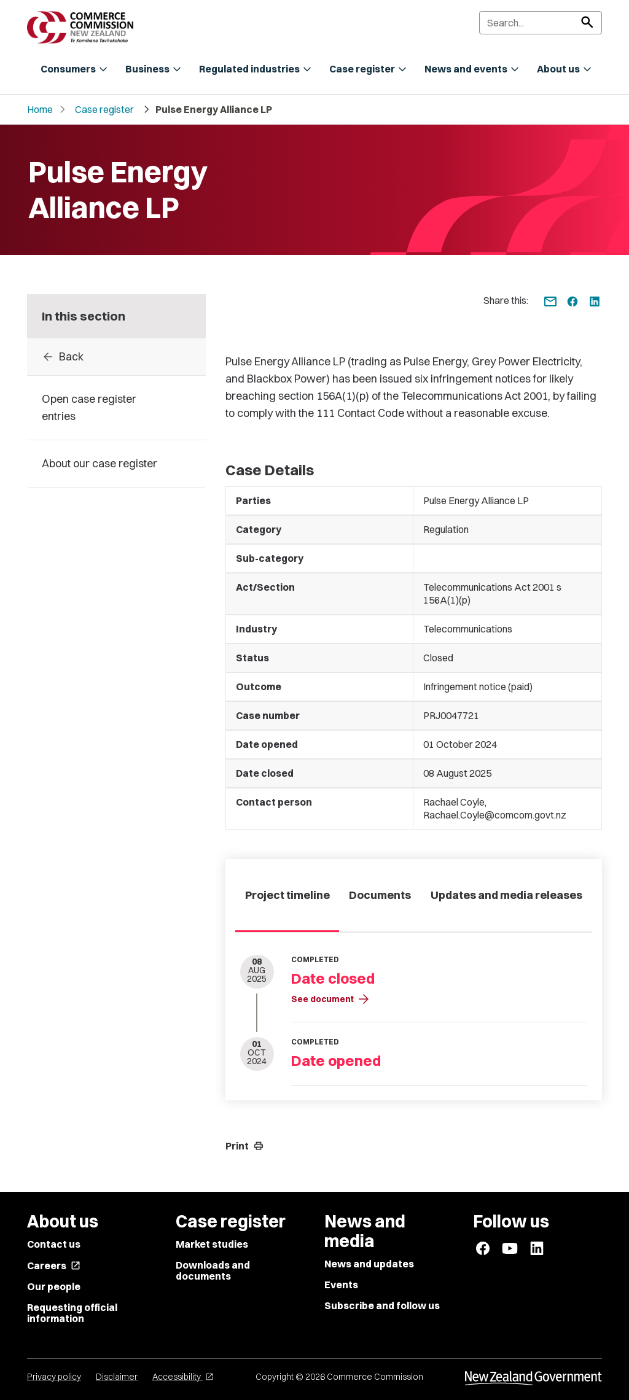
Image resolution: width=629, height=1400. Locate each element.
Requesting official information (72, 1312)
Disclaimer (117, 1376)
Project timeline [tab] (287, 895)
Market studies (212, 1244)
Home (40, 109)
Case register (104, 109)
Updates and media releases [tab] (506, 895)
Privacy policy (54, 1376)
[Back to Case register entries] (116, 356)
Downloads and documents (213, 1270)
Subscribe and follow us (382, 1305)
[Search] (540, 22)
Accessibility (183, 1376)
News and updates (369, 1264)
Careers (53, 1265)
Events (341, 1284)
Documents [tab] (380, 895)
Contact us (53, 1244)
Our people (53, 1286)
